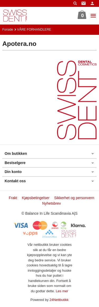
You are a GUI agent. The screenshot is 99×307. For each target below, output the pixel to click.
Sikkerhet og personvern (74, 198)
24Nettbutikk (59, 300)
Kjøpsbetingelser (35, 198)
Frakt (13, 198)
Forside (7, 29)
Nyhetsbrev (51, 203)
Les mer (62, 291)
